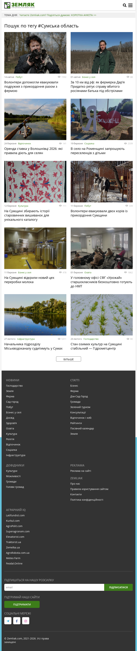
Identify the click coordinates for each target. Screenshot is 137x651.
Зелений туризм (80, 407)
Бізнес (74, 385)
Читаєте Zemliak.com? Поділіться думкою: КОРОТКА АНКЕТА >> (57, 15)
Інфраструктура (26, 338)
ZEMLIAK (76, 478)
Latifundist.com (15, 515)
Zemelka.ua (13, 547)
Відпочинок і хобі (81, 417)
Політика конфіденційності (86, 499)
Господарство (91, 338)
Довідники (15, 465)
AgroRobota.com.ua (17, 552)
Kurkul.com (13, 520)
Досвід (10, 417)
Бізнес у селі (88, 77)
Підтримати (22, 604)
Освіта (87, 272)
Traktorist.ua (13, 542)
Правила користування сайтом (89, 489)
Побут (19, 77)
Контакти (76, 494)
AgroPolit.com (14, 526)
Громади (11, 481)
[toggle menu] (130, 5)
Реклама (77, 465)
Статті (74, 380)
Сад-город (12, 401)
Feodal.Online (14, 563)
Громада (75, 401)
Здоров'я (11, 423)
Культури (11, 470)
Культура (23, 205)
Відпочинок (24, 143)
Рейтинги (76, 423)
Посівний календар (82, 428)
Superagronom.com (18, 531)
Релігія (10, 439)
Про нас (75, 483)
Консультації (78, 412)
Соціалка (89, 143)
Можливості (13, 476)
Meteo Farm (13, 558)
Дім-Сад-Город (79, 396)
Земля (10, 391)
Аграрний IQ (16, 510)
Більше (69, 359)
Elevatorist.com (15, 536)
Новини (12, 380)
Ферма (10, 396)
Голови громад (15, 487)
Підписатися (118, 587)
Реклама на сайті (80, 470)
